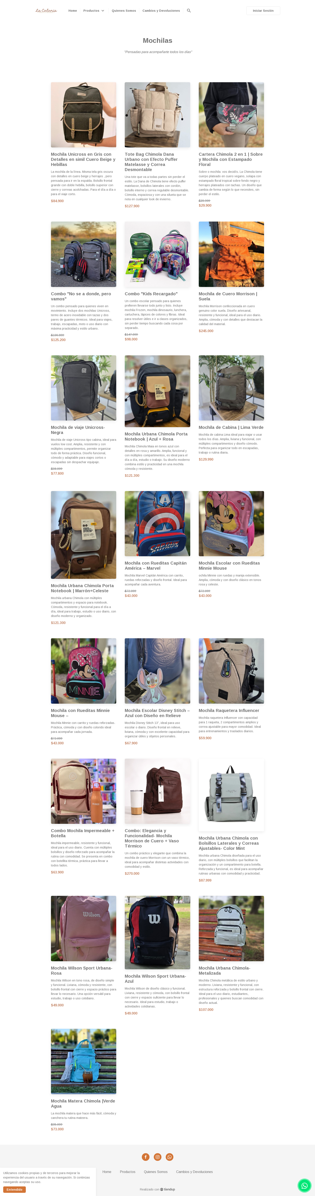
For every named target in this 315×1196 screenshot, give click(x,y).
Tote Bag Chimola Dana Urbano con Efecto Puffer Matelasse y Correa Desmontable (151, 162)
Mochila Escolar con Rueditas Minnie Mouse (229, 566)
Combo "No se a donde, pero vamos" (81, 296)
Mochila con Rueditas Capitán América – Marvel (156, 566)
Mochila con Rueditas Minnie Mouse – (80, 713)
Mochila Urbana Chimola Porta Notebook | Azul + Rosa (156, 436)
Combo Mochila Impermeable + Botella (83, 833)
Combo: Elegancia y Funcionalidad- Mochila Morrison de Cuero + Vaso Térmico (152, 838)
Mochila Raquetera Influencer (229, 710)
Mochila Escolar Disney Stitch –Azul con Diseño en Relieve (157, 713)
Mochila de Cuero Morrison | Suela (228, 296)
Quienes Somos (156, 1172)
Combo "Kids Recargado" (151, 293)
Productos (127, 1172)
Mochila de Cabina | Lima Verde (231, 427)
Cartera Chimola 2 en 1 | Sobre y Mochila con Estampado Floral (231, 159)
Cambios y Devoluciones (194, 1172)
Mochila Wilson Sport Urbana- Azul (155, 979)
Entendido (14, 1189)
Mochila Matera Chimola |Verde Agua (83, 1103)
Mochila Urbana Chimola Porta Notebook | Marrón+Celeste (82, 588)
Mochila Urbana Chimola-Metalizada (224, 971)
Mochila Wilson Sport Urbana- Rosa (81, 971)
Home (106, 1172)
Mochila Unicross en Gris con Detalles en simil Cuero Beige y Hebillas (83, 159)
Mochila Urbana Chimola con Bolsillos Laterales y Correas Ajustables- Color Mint (229, 843)
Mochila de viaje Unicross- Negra (78, 430)
